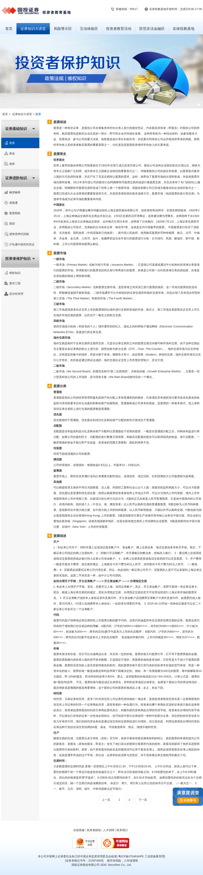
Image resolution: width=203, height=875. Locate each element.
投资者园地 (94, 830)
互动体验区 (89, 29)
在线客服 (79, 830)
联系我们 (122, 830)
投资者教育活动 (118, 29)
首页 (8, 29)
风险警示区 (63, 29)
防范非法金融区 (152, 29)
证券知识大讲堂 (33, 29)
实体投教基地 (183, 29)
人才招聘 (108, 830)
